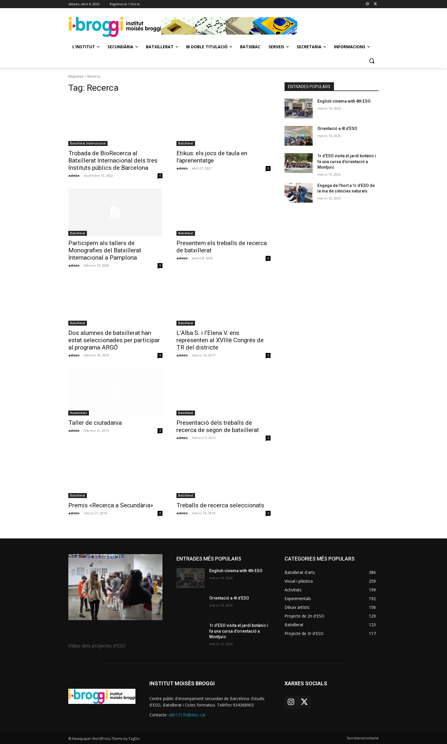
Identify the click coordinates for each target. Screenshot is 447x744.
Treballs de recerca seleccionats (220, 505)
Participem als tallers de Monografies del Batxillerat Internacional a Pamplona (104, 250)
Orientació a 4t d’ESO (337, 128)
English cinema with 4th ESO (344, 101)
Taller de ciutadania (95, 422)
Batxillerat (185, 143)
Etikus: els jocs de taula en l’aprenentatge (211, 157)
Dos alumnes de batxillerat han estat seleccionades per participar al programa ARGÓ (114, 340)
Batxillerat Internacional (88, 143)
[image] (115, 587)
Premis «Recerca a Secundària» (110, 505)
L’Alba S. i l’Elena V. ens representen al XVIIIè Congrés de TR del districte (220, 340)
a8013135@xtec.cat (187, 715)
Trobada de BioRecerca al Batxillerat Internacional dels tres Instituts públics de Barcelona (113, 160)
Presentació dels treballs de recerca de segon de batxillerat (217, 426)
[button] (372, 61)
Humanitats (78, 413)
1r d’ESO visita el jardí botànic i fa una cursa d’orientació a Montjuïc (346, 162)
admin (74, 175)
